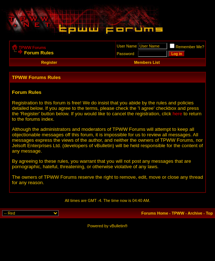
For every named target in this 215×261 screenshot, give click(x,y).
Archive (195, 213)
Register (49, 62)
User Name (127, 46)
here (177, 113)
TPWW (178, 213)
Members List (147, 62)
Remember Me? (187, 47)
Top (209, 213)
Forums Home (155, 213)
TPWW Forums (32, 47)
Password (125, 53)
